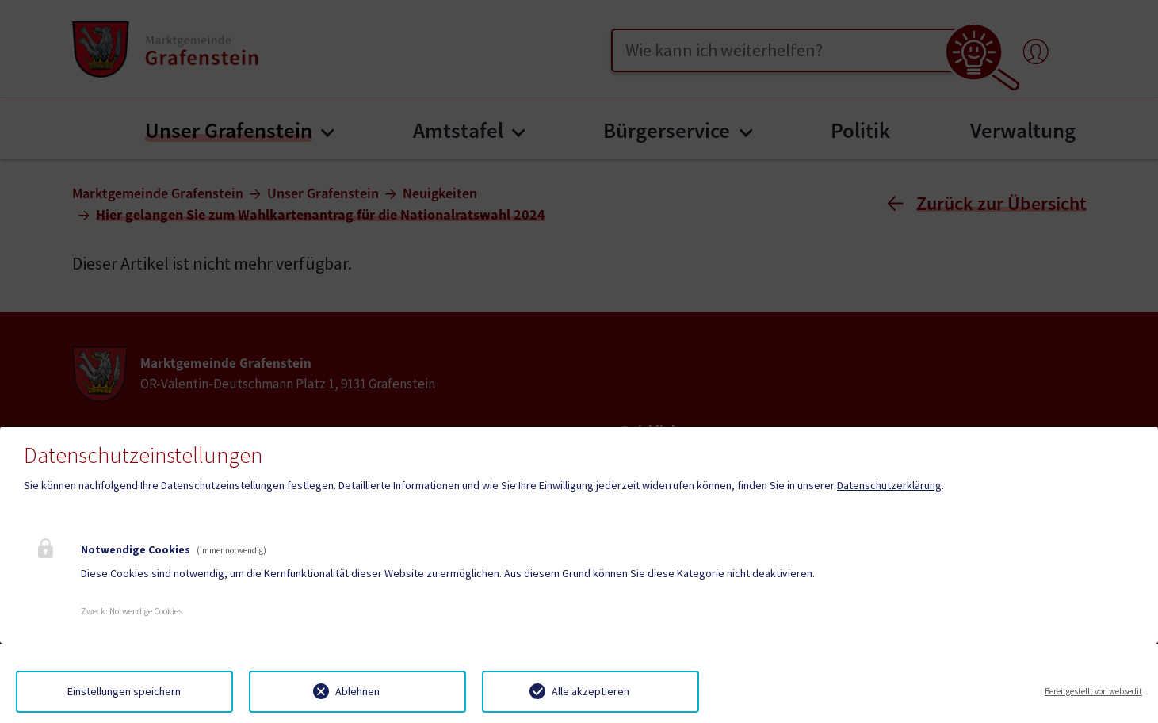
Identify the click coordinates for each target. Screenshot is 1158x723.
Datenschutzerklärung (889, 485)
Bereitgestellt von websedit (1093, 691)
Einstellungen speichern (124, 691)
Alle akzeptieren (590, 691)
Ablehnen (357, 691)
